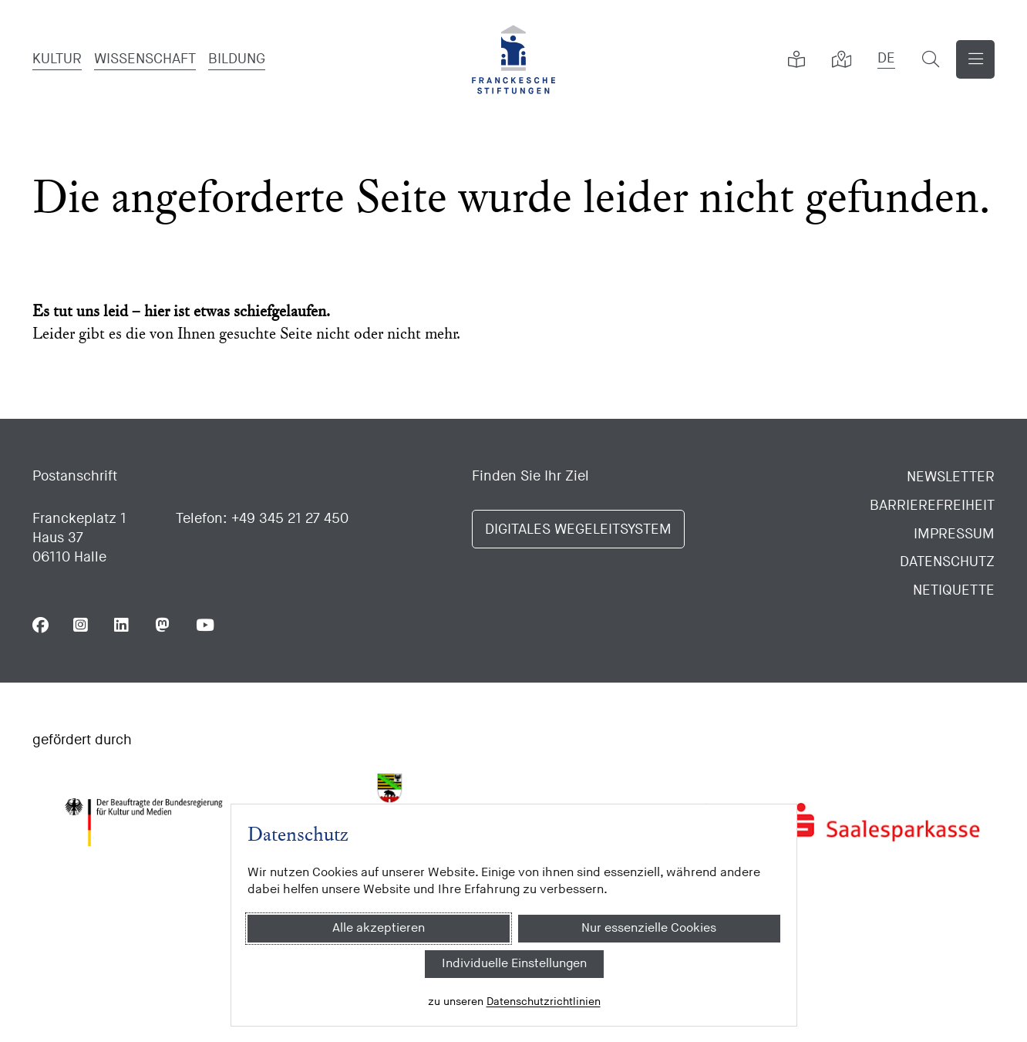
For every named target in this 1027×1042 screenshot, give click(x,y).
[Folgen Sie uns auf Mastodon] (163, 625)
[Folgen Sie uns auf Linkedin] (122, 625)
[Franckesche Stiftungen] (513, 59)
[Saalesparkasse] (883, 822)
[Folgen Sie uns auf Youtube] (204, 625)
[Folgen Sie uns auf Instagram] (81, 625)
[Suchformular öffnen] (930, 59)
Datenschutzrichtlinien (543, 1001)
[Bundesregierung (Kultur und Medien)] (143, 822)
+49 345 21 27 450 (290, 519)
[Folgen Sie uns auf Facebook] (40, 625)
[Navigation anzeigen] (975, 59)
